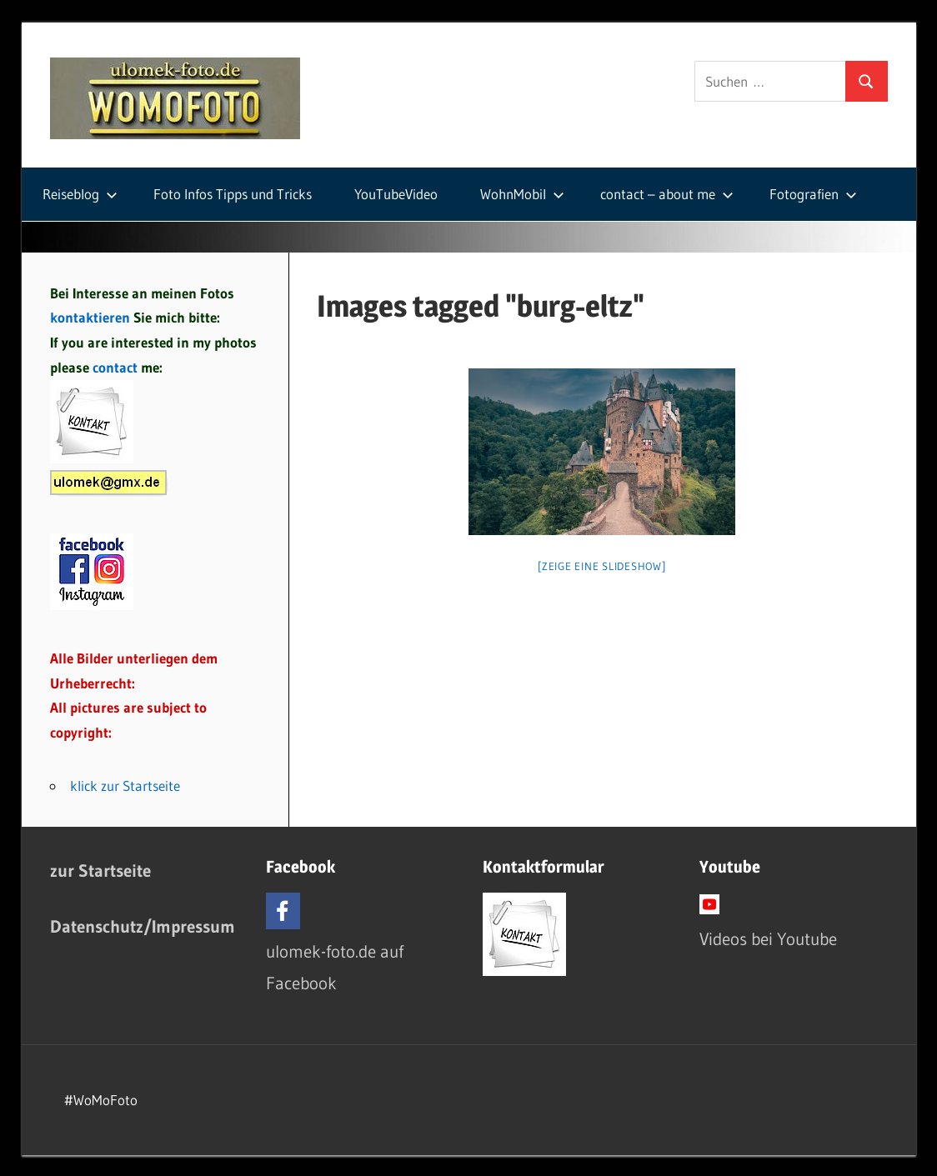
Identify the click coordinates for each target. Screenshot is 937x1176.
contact (117, 367)
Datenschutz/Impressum (142, 926)
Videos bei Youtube (768, 939)
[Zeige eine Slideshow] (602, 566)
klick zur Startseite (125, 785)
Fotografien (813, 194)
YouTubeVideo (396, 194)
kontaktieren (90, 317)
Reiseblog (80, 194)
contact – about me (667, 194)
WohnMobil (522, 194)
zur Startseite (100, 870)
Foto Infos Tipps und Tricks (232, 194)
